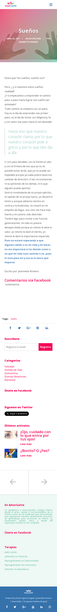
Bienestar (10, 380)
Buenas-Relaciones (15, 376)
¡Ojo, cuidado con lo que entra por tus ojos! (35, 435)
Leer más (26, 444)
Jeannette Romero (28, 42)
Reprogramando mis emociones (20, 564)
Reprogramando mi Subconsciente (22, 560)
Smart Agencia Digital (25, 598)
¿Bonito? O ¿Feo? (34, 450)
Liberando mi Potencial (16, 556)
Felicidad (9, 366)
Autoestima (35, 38)
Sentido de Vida (13, 370)
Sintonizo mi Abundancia (17, 569)
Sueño (14, 318)
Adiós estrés (11, 552)
